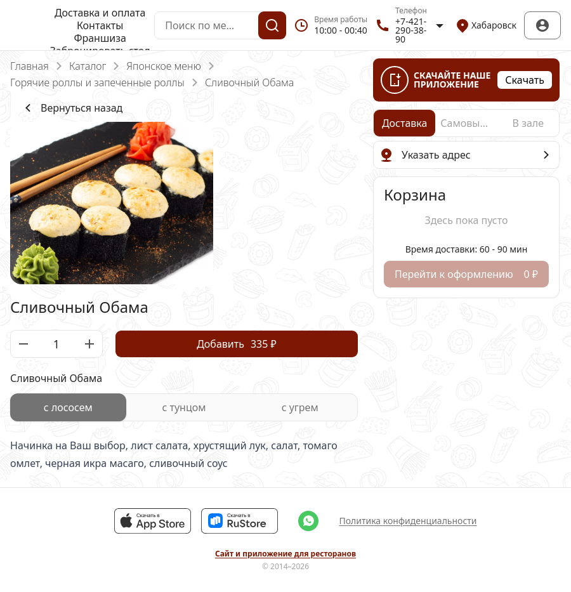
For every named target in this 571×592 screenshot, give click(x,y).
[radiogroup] (184, 407)
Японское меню (163, 66)
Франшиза (100, 38)
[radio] (68, 407)
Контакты (100, 25)
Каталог (87, 66)
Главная (29, 66)
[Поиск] (272, 25)
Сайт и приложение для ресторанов (285, 554)
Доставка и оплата (100, 13)
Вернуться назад (71, 107)
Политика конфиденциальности (407, 521)
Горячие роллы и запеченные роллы (97, 82)
